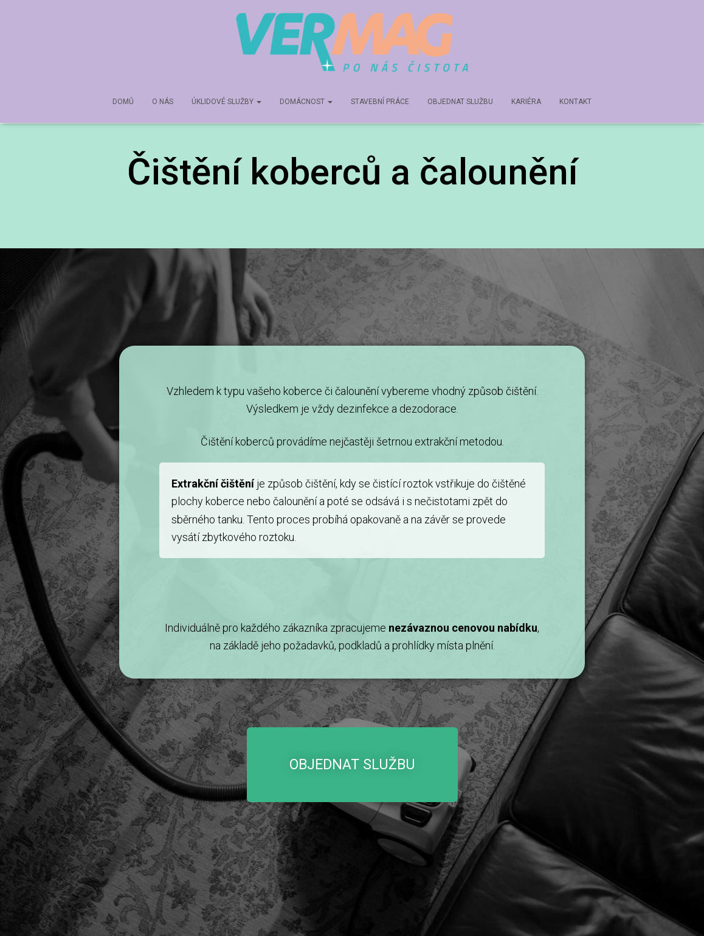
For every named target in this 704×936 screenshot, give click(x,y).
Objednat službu (460, 101)
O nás (162, 101)
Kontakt (575, 101)
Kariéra (526, 101)
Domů (123, 101)
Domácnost (306, 101)
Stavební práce (380, 101)
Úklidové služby (226, 101)
